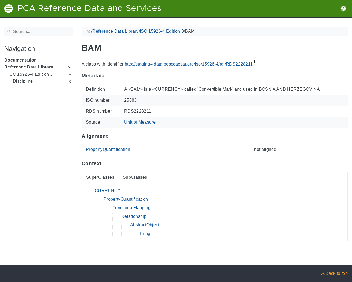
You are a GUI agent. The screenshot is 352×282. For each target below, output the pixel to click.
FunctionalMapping (131, 207)
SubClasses (135, 177)
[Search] (38, 31)
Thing (145, 233)
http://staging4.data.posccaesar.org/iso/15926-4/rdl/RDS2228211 (189, 64)
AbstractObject (144, 225)
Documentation (20, 60)
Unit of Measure (140, 122)
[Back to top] (334, 273)
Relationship (133, 216)
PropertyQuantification (108, 149)
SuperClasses (100, 177)
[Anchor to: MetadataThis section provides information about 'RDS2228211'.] (110, 76)
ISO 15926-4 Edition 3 (31, 74)
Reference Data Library (28, 67)
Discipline (23, 81)
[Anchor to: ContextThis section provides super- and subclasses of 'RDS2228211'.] (107, 163)
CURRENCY (108, 190)
